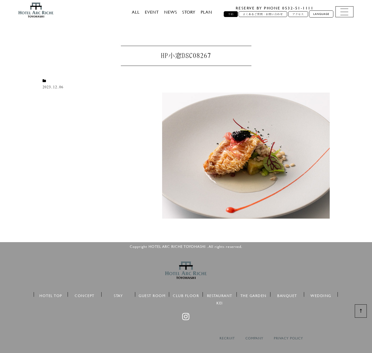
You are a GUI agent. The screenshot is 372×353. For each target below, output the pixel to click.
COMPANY (254, 338)
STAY (118, 295)
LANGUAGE (321, 14)
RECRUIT (227, 338)
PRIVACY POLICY (288, 338)
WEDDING (320, 295)
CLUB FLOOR (186, 295)
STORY (189, 12)
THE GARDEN (253, 295)
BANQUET (287, 295)
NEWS (170, 12)
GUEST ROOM (152, 295)
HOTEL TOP (50, 295)
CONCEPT (85, 295)
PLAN (206, 12)
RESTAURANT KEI (219, 295)
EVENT (152, 12)
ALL (136, 12)
